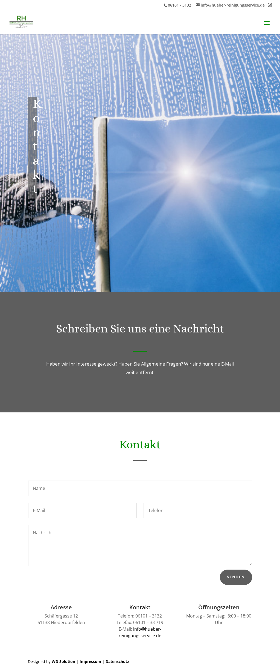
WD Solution (63, 661)
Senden (236, 577)
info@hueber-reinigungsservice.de (140, 632)
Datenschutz (117, 661)
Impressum (90, 661)
